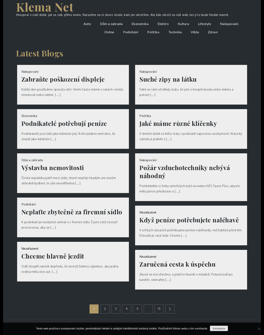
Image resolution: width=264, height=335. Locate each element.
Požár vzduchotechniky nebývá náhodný (184, 172)
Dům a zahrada (111, 24)
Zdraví (213, 32)
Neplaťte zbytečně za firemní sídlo (71, 212)
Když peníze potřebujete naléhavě (189, 220)
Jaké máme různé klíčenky (178, 123)
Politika (153, 32)
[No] (259, 329)
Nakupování (229, 24)
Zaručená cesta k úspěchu (177, 264)
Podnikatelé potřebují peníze (64, 123)
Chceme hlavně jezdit (52, 256)
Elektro (163, 24)
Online (109, 32)
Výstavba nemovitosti (52, 168)
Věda (195, 32)
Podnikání (130, 32)
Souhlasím (219, 328)
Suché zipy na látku (168, 79)
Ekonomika (140, 24)
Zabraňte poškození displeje (63, 79)
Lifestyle (204, 24)
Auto (87, 24)
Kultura (183, 24)
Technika (175, 32)
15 (159, 309)
